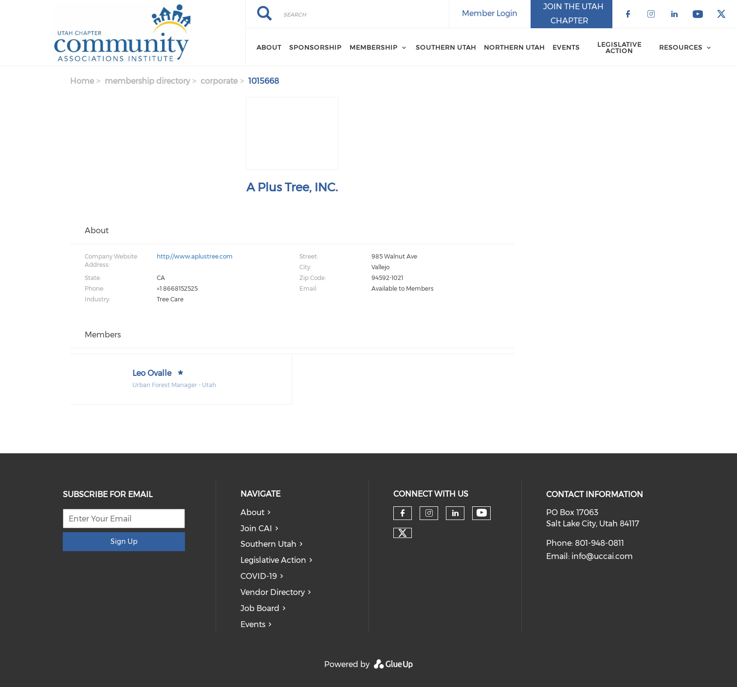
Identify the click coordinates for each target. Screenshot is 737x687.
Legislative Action (619, 47)
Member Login (489, 13)
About (269, 47)
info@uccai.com (602, 556)
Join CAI (256, 528)
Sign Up (124, 541)
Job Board (259, 608)
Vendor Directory (272, 592)
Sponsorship (315, 47)
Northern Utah (514, 47)
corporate (219, 81)
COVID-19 (258, 576)
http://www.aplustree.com (195, 256)
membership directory (147, 81)
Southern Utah (446, 47)
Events (566, 47)
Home (82, 81)
